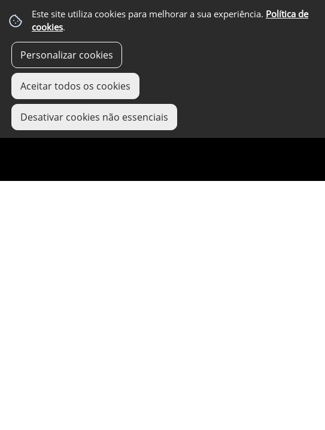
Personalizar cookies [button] (66, 55)
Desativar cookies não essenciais (94, 117)
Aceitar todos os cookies (75, 86)
